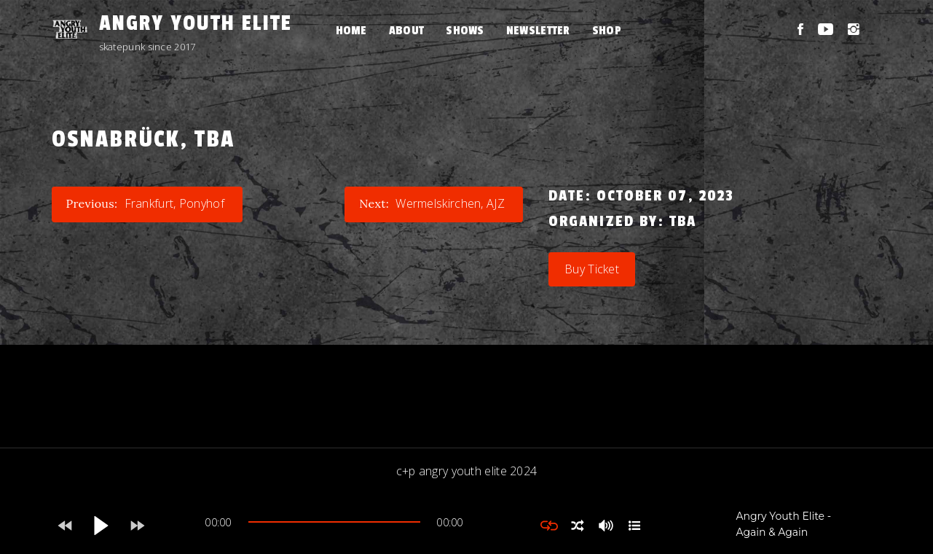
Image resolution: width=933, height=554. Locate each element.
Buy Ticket (591, 269)
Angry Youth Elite (195, 23)
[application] (334, 526)
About (407, 30)
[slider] (334, 522)
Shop (606, 30)
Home (351, 30)
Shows (465, 30)
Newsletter (538, 30)
